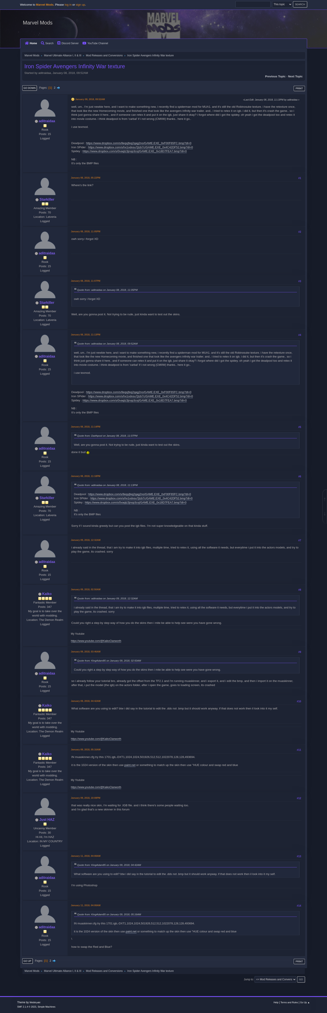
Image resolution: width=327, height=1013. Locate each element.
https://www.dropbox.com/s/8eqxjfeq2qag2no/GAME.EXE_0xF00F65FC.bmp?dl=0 (138, 143)
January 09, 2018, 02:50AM (86, 589)
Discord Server (68, 43)
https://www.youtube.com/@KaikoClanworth (96, 640)
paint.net (129, 765)
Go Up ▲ (305, 1002)
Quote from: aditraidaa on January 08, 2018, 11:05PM (107, 289)
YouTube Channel (95, 43)
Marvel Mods (38, 23)
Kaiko (47, 594)
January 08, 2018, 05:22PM (85, 177)
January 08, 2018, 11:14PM (85, 426)
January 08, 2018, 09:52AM (90, 99)
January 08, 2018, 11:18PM (85, 476)
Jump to (248, 979)
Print (299, 88)
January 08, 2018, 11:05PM (85, 231)
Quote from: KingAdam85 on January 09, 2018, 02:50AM (109, 660)
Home (31, 43)
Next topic (295, 76)
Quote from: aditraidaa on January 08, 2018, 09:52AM (107, 343)
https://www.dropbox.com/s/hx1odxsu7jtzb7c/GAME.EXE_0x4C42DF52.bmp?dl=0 (140, 147)
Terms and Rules (289, 1002)
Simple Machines (46, 1006)
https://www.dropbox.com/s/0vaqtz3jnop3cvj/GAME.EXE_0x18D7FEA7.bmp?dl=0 (134, 151)
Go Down (30, 88)
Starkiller (47, 199)
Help (276, 1002)
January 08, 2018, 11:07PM (85, 281)
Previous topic (275, 76)
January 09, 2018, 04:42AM (86, 701)
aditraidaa (47, 121)
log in (68, 4)
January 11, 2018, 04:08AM (86, 856)
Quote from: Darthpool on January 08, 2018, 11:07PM (107, 435)
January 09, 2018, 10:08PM (85, 798)
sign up (80, 4)
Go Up (27, 961)
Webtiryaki (34, 1002)
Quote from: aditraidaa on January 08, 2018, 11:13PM (107, 485)
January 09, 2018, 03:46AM (86, 651)
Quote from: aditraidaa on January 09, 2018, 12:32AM (107, 598)
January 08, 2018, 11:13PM (85, 334)
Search (47, 43)
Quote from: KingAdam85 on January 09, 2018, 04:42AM (109, 864)
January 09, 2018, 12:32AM (86, 540)
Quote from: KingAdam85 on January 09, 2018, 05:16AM (109, 914)
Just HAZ (47, 819)
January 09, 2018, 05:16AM (86, 749)
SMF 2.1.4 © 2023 (26, 1006)
